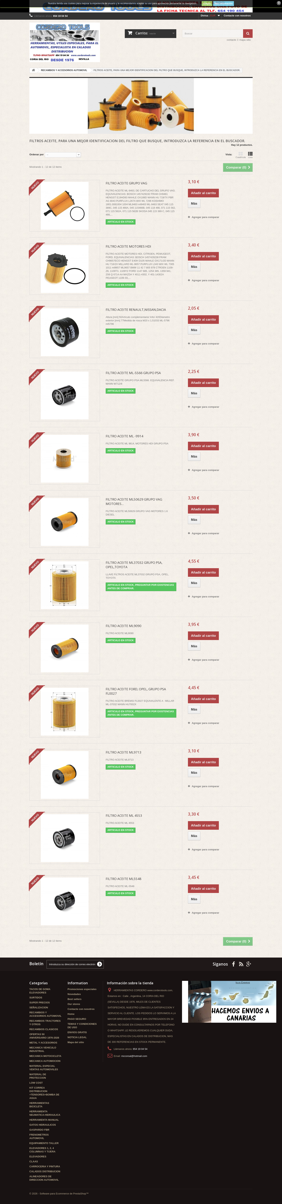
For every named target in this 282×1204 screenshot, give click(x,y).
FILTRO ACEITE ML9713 (123, 752)
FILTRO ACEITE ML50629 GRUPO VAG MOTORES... (134, 501)
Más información (223, 3)
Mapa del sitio (76, 1042)
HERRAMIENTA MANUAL (44, 1119)
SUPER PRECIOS (39, 1002)
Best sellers (74, 999)
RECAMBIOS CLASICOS (43, 1029)
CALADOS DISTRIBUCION (44, 1171)
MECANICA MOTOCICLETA (45, 1056)
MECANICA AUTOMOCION (44, 1061)
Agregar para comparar (205, 217)
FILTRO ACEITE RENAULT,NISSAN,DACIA (136, 309)
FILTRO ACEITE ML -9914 (124, 436)
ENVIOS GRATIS (77, 1032)
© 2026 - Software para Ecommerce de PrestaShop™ (59, 1193)
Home (71, 1014)
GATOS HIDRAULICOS (42, 1124)
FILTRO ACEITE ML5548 (123, 879)
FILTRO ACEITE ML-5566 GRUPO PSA (133, 373)
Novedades (74, 994)
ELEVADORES (37, 1156)
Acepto (207, 3)
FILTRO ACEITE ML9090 (123, 626)
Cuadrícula (241, 155)
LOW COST (36, 1082)
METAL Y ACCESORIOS (43, 1042)
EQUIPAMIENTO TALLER (44, 1143)
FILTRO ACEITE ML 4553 (124, 815)
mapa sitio (245, 39)
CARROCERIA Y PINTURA (44, 1166)
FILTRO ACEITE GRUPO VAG (126, 183)
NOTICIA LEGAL (77, 1037)
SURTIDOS (35, 997)
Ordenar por (36, 154)
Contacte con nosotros (237, 15)
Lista (250, 155)
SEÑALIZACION (38, 1007)
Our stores (74, 1004)
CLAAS (33, 1161)
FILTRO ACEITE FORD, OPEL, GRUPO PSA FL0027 (136, 691)
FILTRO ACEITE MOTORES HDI (128, 246)
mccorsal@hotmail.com (134, 1056)
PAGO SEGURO (77, 1019)
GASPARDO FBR (39, 1129)
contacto (231, 39)
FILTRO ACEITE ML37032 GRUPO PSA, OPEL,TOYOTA (134, 564)
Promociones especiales (82, 989)
